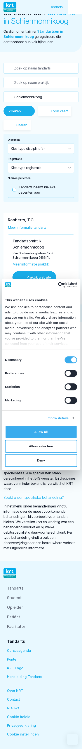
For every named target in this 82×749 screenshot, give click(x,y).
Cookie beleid (18, 717)
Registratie (15, 159)
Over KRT (15, 690)
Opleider (15, 607)
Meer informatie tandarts (27, 227)
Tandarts (56, 7)
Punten (12, 659)
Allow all (41, 432)
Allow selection (41, 446)
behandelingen (44, 506)
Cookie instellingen (23, 734)
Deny (41, 460)
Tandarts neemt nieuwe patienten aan (32, 190)
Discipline (14, 139)
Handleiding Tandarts (24, 677)
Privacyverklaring (21, 725)
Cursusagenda (19, 650)
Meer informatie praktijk (30, 264)
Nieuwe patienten (19, 178)
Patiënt (13, 617)
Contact (13, 699)
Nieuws (13, 708)
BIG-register (43, 478)
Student (14, 597)
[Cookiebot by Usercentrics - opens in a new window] (58, 285)
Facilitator (16, 626)
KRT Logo (15, 668)
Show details (58, 418)
